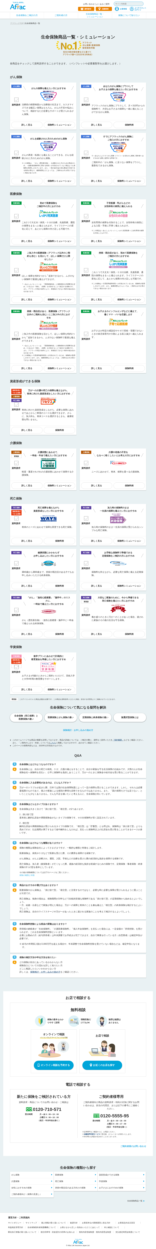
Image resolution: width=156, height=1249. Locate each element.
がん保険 (15, 1175)
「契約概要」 (118, 740)
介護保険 (15, 1181)
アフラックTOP (16, 23)
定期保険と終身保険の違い (95, 717)
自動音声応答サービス (92, 1134)
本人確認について (111, 1227)
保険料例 (129, 125)
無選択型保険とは (129, 717)
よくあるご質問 (102, 4)
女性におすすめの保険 (21, 1188)
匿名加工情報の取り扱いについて (22, 1232)
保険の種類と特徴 (27, 875)
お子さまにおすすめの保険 (111, 1188)
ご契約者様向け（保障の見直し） (26, 1194)
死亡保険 (59, 1181)
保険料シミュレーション (59, 125)
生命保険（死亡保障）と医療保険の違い (26, 717)
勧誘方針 (74, 1223)
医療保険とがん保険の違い (61, 717)
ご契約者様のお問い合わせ (133, 1146)
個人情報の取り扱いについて (53, 1223)
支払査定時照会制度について (127, 1232)
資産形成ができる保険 (109, 1175)
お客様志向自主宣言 (126, 1223)
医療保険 (59, 1175)
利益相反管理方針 (15, 1227)
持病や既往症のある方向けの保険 (70, 1188)
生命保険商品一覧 (134, 1201)
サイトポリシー (14, 1223)
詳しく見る (26, 125)
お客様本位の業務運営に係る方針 (96, 1223)
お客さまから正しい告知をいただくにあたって (80, 1227)
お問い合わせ (89, 4)
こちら (53, 743)
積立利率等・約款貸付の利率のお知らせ (58, 1232)
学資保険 (103, 1181)
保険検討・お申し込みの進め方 (78, 730)
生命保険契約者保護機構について (42, 1227)
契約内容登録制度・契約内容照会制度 (95, 1232)
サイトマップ (31, 1223)
